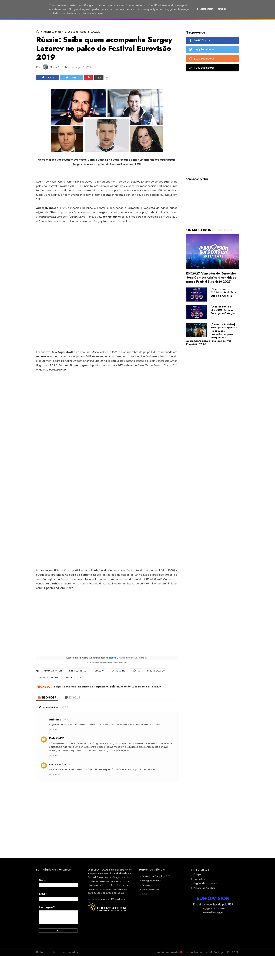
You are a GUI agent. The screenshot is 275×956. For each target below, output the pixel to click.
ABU (144, 894)
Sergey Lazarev (156, 670)
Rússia (136, 670)
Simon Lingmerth (48, 677)
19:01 (70, 764)
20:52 (66, 719)
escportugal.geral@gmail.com (106, 899)
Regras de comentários (206, 883)
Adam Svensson (53, 32)
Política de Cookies (204, 888)
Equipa (197, 874)
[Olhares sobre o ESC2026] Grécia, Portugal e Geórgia (223, 310)
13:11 (68, 738)
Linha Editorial (201, 870)
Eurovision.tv (149, 885)
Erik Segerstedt (77, 32)
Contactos (199, 879)
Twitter (121, 658)
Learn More (205, 9)
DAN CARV (56, 738)
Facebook (112, 658)
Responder (54, 729)
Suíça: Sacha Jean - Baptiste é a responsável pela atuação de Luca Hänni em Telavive (107, 687)
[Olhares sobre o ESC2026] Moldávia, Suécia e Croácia (224, 292)
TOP (81, 677)
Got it (222, 9)
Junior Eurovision (151, 889)
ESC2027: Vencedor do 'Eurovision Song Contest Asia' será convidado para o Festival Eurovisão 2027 (211, 277)
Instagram (132, 658)
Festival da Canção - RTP (156, 876)
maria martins (57, 764)
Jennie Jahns (118, 670)
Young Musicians (151, 880)
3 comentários (47, 707)
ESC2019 (95, 32)
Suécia (68, 677)
